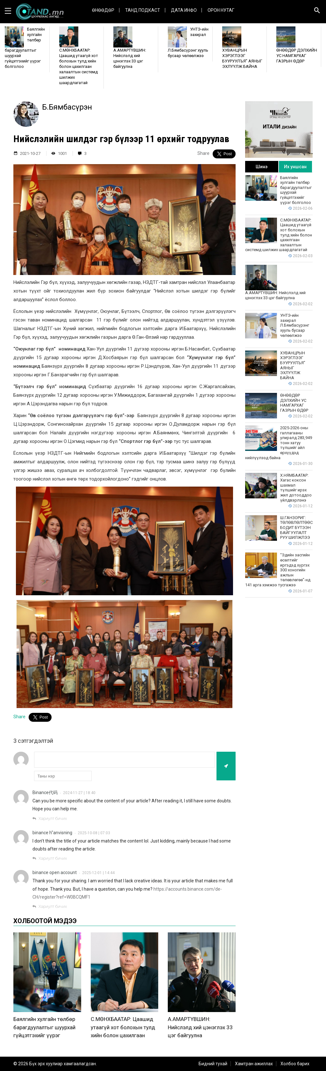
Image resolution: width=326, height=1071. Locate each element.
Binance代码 (45, 792)
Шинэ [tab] (261, 166)
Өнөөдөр (103, 10)
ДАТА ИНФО (184, 10)
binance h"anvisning (52, 832)
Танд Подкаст (142, 10)
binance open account (54, 872)
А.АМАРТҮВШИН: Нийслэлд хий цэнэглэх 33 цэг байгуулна (200, 1027)
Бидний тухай (213, 1063)
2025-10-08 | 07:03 (94, 833)
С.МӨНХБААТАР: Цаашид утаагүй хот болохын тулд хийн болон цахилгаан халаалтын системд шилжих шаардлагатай (123, 1035)
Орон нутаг (221, 10)
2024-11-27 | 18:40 (79, 793)
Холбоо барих (294, 1063)
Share (203, 153)
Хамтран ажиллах (254, 1063)
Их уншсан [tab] (295, 166)
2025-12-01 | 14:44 (98, 873)
